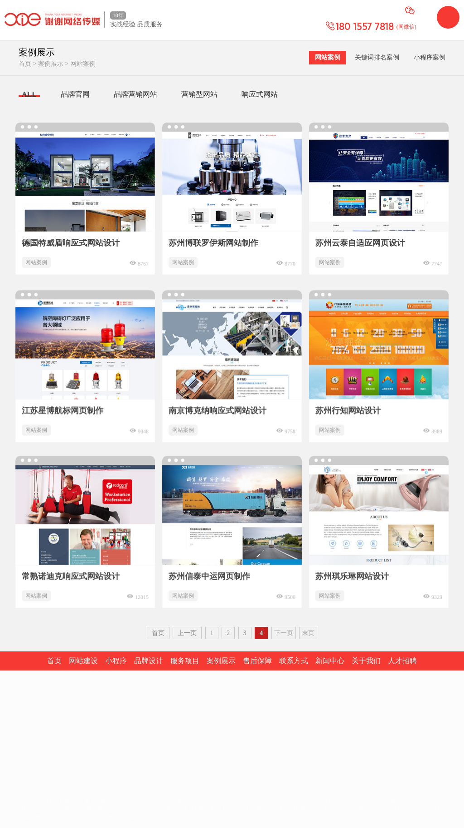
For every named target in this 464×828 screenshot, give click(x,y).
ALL (29, 94)
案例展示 (50, 63)
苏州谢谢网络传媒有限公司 (355, 801)
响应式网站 (260, 94)
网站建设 (31, 730)
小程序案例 (429, 57)
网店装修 (65, 730)
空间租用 (31, 757)
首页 (25, 63)
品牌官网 (75, 94)
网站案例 (83, 63)
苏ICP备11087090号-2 (416, 801)
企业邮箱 (31, 771)
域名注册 (31, 743)
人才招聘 (172, 801)
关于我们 (121, 801)
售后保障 (95, 801)
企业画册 (65, 743)
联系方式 (146, 801)
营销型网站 (199, 94)
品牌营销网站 (135, 94)
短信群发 (65, 757)
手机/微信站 (70, 771)
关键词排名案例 (377, 57)
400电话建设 (70, 784)
